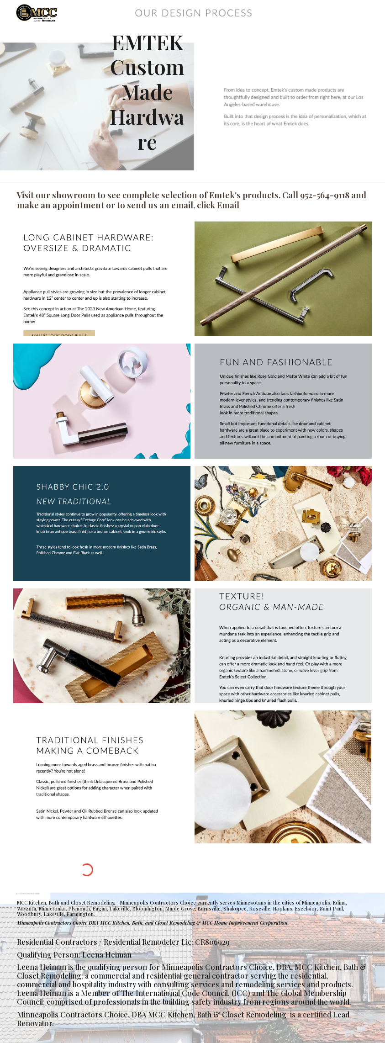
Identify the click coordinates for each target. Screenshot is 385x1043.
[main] (147, 91)
